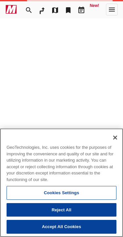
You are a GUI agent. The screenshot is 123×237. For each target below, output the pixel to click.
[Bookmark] (68, 9)
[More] (112, 9)
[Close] (115, 137)
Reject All (61, 209)
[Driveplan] (81, 9)
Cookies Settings (61, 192)
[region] (61, 182)
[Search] (28, 9)
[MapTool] (55, 9)
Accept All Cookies (61, 226)
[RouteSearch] (42, 9)
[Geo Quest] (94, 9)
